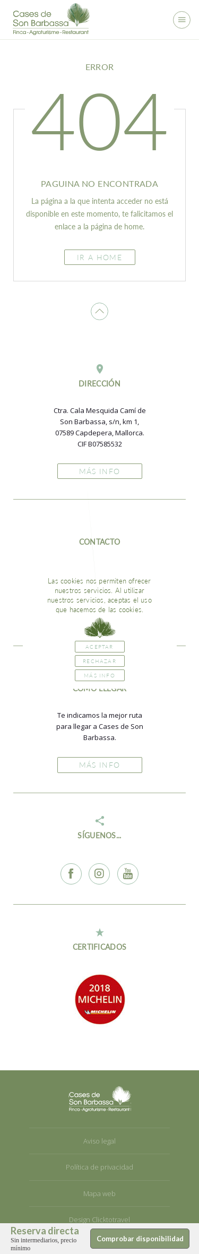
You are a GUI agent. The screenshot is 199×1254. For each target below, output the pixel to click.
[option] (99, 999)
